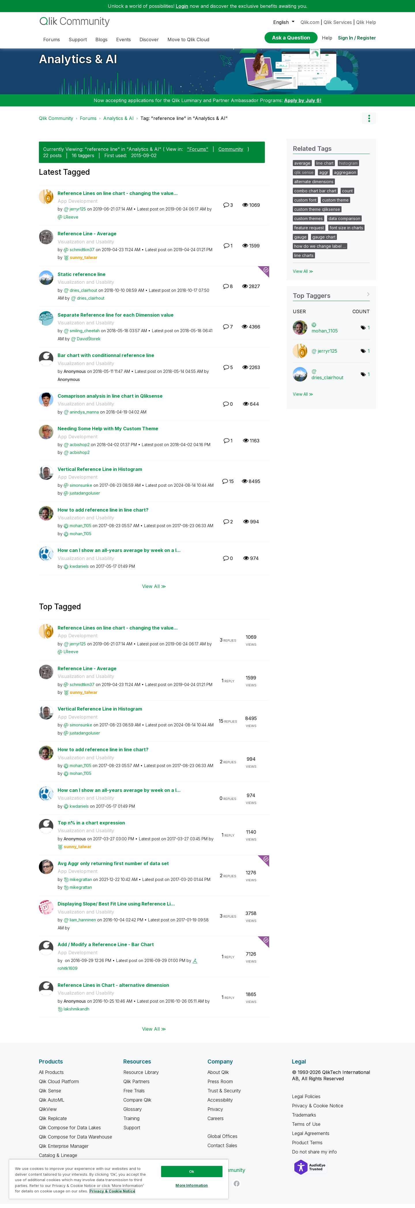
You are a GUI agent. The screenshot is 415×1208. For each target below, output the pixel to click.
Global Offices (222, 1140)
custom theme (335, 204)
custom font (305, 204)
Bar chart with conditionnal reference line (106, 359)
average (302, 167)
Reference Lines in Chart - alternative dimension (113, 989)
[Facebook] (236, 1187)
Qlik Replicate (53, 1123)
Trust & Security (224, 1095)
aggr (323, 176)
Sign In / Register (357, 38)
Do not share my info (315, 1156)
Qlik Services (338, 22)
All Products (51, 1076)
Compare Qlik (137, 1104)
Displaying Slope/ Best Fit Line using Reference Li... (116, 908)
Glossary (132, 1113)
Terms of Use (306, 1128)
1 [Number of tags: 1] (369, 332)
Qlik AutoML (51, 1104)
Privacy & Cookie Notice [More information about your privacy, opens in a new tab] (112, 1191)
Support (131, 1132)
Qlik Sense (50, 1095)
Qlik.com (310, 22)
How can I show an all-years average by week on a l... (119, 554)
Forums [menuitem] (51, 39)
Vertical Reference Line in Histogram (100, 473)
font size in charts (346, 232)
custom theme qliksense (317, 213)
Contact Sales (222, 1150)
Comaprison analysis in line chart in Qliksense (110, 400)
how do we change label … (320, 250)
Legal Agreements (310, 1138)
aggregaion (345, 176)
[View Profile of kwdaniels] (79, 570)
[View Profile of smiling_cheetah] (85, 334)
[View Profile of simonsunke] (81, 489)
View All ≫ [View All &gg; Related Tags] (303, 275)
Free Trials (134, 1095)
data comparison (344, 222)
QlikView (48, 1113)
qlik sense (304, 176)
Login (182, 6)
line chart (324, 167)
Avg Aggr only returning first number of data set (113, 868)
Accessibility (220, 1104)
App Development (77, 205)
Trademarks (304, 1119)
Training (131, 1123)
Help (327, 38)
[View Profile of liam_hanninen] (83, 924)
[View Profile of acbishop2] (80, 448)
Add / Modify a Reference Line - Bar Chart (106, 949)
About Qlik (218, 1076)
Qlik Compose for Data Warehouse (75, 1141)
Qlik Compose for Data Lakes (70, 1132)
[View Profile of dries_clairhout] (83, 294)
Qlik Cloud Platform (59, 1086)
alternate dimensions (313, 185)
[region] (118, 1179)
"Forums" (197, 153)
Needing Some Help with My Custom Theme (108, 433)
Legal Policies (306, 1101)
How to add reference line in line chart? (103, 514)
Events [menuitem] (123, 39)
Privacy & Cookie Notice (317, 1110)
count (347, 195)
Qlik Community (56, 122)
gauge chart (323, 241)
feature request (309, 232)
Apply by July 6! (302, 105)
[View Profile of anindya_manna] (84, 416)
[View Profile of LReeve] (71, 221)
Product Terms (307, 1147)
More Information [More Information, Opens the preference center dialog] (192, 1185)
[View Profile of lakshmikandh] (76, 1013)
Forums (88, 122)
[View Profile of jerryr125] (78, 213)
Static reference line (81, 278)
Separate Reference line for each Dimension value (115, 319)
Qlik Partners (136, 1086)
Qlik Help (366, 22)
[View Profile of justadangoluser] (85, 497)
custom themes (308, 222)
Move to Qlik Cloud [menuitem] (188, 39)
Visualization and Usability (86, 246)
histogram (348, 167)
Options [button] (369, 122)
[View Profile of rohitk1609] (68, 972)
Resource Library (141, 1076)
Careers (215, 1123)
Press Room (220, 1086)
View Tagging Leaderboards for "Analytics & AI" (331, 298)
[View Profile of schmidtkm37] (82, 253)
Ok (191, 1171)
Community (230, 153)
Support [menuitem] (78, 39)
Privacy (215, 1113)
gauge (300, 241)
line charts (304, 259)
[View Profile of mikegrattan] (81, 883)
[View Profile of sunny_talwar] (83, 261)
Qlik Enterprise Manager (63, 1150)
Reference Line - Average (87, 238)
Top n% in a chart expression (91, 827)
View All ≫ (154, 590)
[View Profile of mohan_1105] (80, 529)
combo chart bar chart (315, 195)
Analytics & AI (78, 63)
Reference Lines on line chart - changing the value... (118, 197)
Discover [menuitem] (149, 39)
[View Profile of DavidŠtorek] (89, 343)
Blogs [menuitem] (101, 39)
